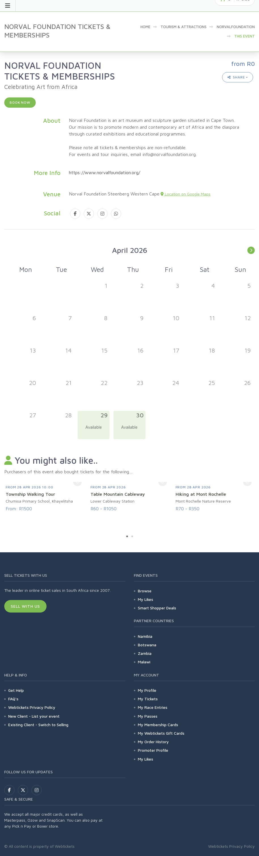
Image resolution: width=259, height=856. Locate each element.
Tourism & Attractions (184, 26)
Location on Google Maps (185, 193)
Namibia (145, 636)
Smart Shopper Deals (157, 607)
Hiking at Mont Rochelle (201, 494)
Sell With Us (25, 606)
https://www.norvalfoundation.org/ (104, 172)
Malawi (144, 661)
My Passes (147, 716)
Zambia (144, 653)
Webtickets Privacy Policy (31, 707)
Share (236, 77)
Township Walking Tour (30, 494)
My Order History (153, 741)
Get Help (16, 690)
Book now (20, 102)
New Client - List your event (34, 716)
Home (145, 26)
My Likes (145, 599)
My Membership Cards (158, 724)
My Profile (147, 690)
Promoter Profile (153, 750)
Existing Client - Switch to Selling (38, 724)
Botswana (147, 644)
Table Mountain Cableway (117, 494)
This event (244, 36)
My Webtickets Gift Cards (161, 733)
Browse (144, 590)
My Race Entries (152, 707)
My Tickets (148, 698)
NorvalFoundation (236, 26)
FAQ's (13, 698)
